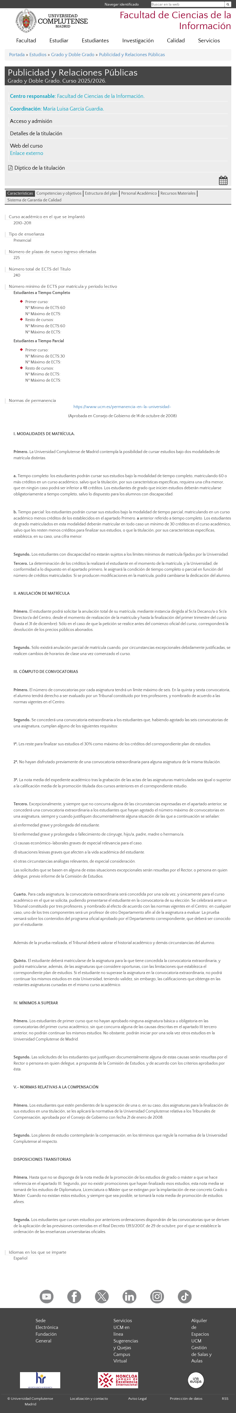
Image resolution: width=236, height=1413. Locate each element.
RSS (225, 1399)
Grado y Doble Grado (72, 54)
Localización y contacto (89, 1399)
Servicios (209, 41)
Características (20, 193)
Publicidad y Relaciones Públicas (132, 54)
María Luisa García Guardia (73, 109)
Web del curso (26, 146)
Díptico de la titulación (39, 168)
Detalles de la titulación (36, 134)
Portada (17, 54)
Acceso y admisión (31, 121)
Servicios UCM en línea (122, 1327)
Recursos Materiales (177, 193)
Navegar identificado (122, 4)
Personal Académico (139, 193)
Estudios (37, 54)
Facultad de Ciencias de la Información (175, 21)
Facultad (26, 41)
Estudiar (58, 41)
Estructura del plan (101, 193)
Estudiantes (95, 41)
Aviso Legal (137, 1399)
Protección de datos (186, 1399)
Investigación (138, 41)
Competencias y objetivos (58, 193)
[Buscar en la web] (228, 4)
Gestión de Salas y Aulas (201, 1354)
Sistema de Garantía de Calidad (34, 200)
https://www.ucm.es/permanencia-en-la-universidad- (122, 407)
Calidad (176, 41)
